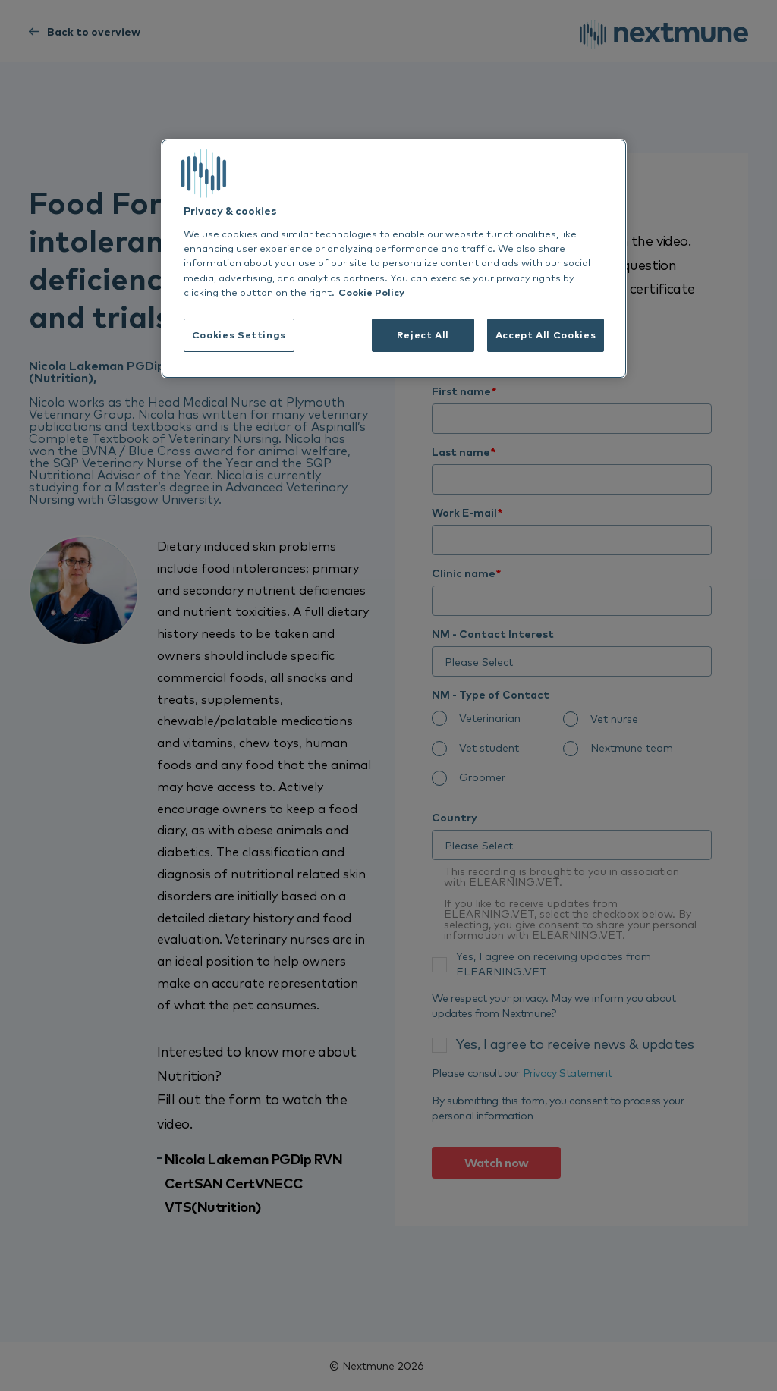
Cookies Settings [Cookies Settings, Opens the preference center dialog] (239, 334)
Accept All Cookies (545, 334)
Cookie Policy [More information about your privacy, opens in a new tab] (371, 292)
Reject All (423, 334)
